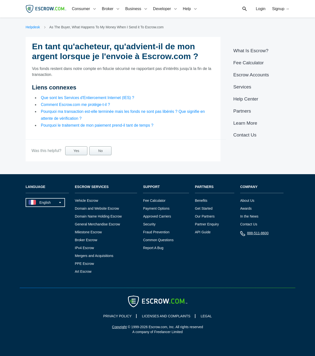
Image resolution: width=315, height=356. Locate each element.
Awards (246, 208)
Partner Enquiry (207, 224)
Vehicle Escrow (86, 201)
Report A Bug (153, 248)
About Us (247, 201)
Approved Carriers (157, 216)
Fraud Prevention (156, 232)
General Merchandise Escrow (97, 224)
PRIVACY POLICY (117, 316)
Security (149, 224)
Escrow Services (92, 187)
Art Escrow (83, 271)
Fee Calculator (248, 62)
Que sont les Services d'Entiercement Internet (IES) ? (87, 98)
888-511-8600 (254, 234)
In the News (249, 216)
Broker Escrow (86, 240)
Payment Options (156, 208)
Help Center (245, 99)
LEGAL (206, 316)
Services (242, 86)
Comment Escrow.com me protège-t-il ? (75, 104)
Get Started (204, 208)
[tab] (84, 8)
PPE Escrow (84, 264)
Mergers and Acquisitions (94, 256)
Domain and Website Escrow (97, 208)
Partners (242, 111)
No (100, 151)
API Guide (203, 232)
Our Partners (205, 216)
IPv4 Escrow (84, 248)
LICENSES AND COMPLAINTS (166, 316)
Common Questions (158, 240)
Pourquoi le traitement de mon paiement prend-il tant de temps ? (97, 125)
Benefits (201, 201)
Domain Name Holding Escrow (98, 216)
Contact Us (244, 134)
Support (151, 187)
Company (249, 187)
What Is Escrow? (250, 50)
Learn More (245, 123)
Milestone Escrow (88, 232)
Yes (76, 151)
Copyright (119, 327)
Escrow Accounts (251, 74)
